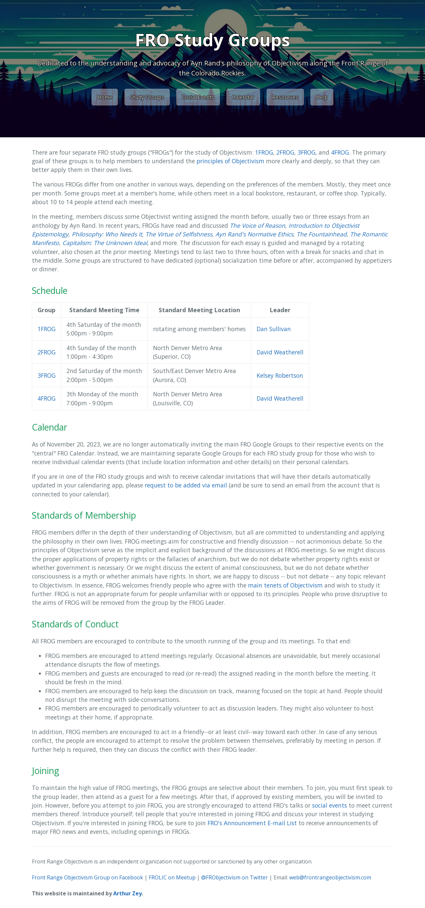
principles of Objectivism (230, 161)
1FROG (264, 152)
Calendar (243, 97)
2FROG (285, 152)
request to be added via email (186, 485)
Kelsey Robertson (280, 375)
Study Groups (147, 97)
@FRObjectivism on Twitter (234, 877)
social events (329, 805)
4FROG (340, 152)
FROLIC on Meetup (172, 877)
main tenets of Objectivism (285, 585)
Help (322, 97)
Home (104, 97)
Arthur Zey (127, 893)
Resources (285, 97)
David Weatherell (280, 352)
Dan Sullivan (274, 329)
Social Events (198, 97)
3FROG (306, 152)
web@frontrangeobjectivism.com (330, 877)
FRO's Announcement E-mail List (252, 823)
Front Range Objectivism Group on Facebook (87, 877)
